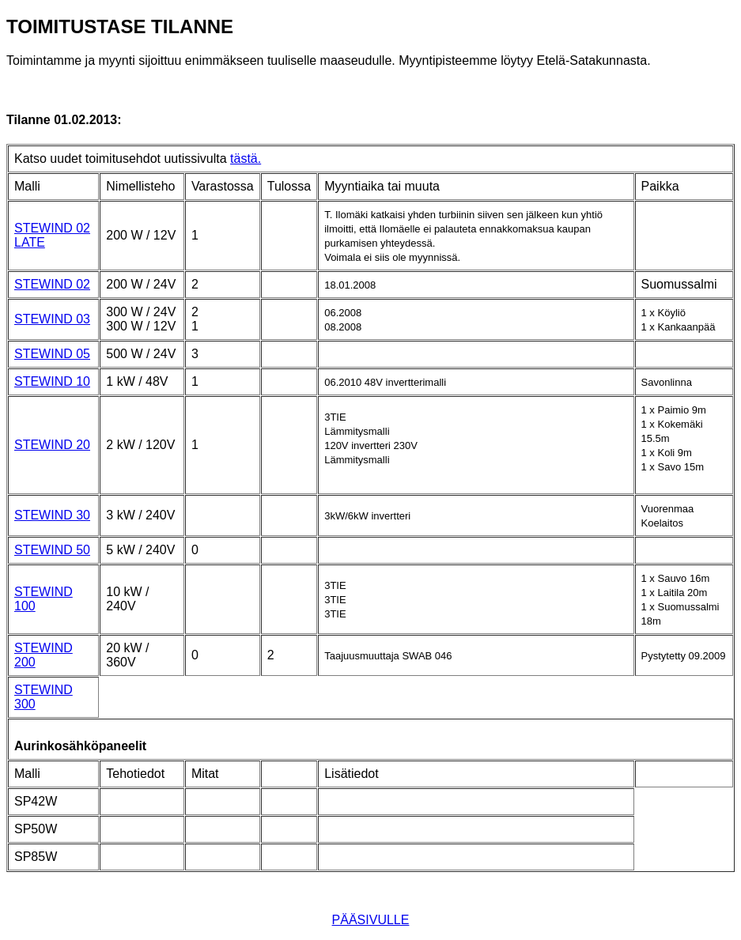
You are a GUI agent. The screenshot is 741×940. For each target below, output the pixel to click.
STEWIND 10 (52, 381)
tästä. (245, 158)
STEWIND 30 (52, 515)
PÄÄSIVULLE (371, 920)
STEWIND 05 (52, 354)
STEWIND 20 (52, 444)
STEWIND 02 (52, 284)
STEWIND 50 (52, 550)
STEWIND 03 (52, 319)
